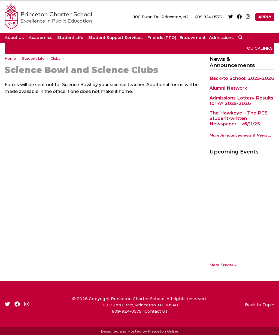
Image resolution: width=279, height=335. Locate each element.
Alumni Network (228, 88)
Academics (40, 37)
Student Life (70, 37)
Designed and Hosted (121, 331)
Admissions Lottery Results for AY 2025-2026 (241, 100)
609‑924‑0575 (208, 16)
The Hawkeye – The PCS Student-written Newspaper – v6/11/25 (239, 118)
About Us (14, 37)
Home (10, 58)
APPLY (264, 16)
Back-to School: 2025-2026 (242, 78)
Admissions (221, 37)
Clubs (55, 58)
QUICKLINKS (260, 48)
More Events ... (223, 264)
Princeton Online (163, 331)
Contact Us (156, 311)
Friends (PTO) (161, 37)
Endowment (193, 37)
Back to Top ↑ (259, 304)
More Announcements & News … (240, 135)
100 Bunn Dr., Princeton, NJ (161, 16)
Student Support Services (115, 37)
